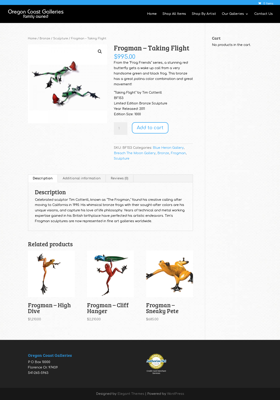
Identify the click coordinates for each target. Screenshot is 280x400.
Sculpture (60, 38)
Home (152, 14)
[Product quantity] (120, 128)
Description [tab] (43, 178)
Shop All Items (174, 14)
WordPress (175, 393)
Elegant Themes (130, 393)
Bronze (45, 38)
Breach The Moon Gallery (135, 153)
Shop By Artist (204, 14)
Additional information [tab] (82, 178)
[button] (100, 51)
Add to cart (150, 127)
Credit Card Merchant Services (156, 372)
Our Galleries (233, 14)
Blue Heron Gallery (168, 147)
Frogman (178, 153)
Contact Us (263, 14)
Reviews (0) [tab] (119, 178)
